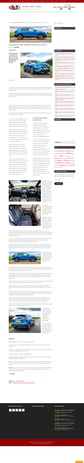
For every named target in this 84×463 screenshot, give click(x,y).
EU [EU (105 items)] (66, 153)
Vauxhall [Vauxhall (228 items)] (62, 165)
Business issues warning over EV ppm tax (63, 53)
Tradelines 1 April (58, 89)
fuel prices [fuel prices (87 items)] (64, 156)
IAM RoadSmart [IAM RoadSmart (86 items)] (60, 158)
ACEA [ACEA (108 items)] (55, 151)
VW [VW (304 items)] (73, 165)
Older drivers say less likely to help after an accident (65, 59)
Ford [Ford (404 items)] (61, 156)
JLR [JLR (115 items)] (67, 158)
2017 (14, 381)
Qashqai (31, 382)
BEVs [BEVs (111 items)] (65, 151)
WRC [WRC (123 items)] (61, 167)
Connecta (19, 382)
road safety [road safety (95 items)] (73, 160)
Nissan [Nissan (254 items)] (60, 160)
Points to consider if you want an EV (62, 57)
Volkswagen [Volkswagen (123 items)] (67, 165)
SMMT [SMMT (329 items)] (59, 163)
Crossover (23, 382)
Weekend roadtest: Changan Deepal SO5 (63, 101)
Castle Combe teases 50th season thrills (63, 112)
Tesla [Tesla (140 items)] (65, 163)
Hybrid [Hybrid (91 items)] (70, 156)
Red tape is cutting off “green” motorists (63, 105)
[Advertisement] (42, 16)
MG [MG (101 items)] (70, 158)
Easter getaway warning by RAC (61, 66)
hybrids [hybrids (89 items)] (72, 156)
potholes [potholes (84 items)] (63, 160)
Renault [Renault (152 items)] (69, 160)
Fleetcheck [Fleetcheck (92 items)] (57, 156)
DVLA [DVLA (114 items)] (55, 153)
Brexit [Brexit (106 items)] (70, 151)
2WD (15, 382)
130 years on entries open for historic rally (63, 108)
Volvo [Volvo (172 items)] (71, 165)
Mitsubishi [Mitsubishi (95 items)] (55, 160)
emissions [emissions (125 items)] (64, 153)
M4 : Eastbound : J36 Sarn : (60, 419)
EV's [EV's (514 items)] (68, 153)
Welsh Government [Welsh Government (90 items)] (57, 167)
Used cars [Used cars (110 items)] (58, 165)
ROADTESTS (59, 7)
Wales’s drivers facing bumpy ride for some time (64, 78)
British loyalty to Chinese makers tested (62, 87)
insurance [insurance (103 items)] (64, 158)
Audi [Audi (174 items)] (63, 151)
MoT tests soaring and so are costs (62, 73)
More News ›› (58, 142)
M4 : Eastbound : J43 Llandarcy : (60, 415)
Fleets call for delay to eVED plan (61, 68)
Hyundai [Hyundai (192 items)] (56, 158)
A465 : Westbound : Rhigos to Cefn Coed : (62, 427)
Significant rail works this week (61, 76)
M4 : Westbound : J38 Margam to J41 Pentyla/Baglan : (65, 410)
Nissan (27, 382)
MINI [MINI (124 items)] (72, 158)
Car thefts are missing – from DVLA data (63, 91)
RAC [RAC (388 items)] (66, 160)
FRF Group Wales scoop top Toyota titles (63, 115)
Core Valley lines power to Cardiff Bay (62, 70)
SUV (34, 382)
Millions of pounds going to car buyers (62, 62)
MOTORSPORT (72, 7)
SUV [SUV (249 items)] (62, 163)
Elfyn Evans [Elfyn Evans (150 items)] (59, 153)
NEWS (54, 7)
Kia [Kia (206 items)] (69, 158)
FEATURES (65, 7)
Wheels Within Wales (25, 7)
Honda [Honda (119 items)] (67, 156)
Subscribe (59, 183)
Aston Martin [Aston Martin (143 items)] (59, 151)
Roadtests (22, 381)
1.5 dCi (12, 382)
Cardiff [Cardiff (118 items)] (72, 151)
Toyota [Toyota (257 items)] (68, 163)
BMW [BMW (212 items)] (67, 151)
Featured (17, 381)
